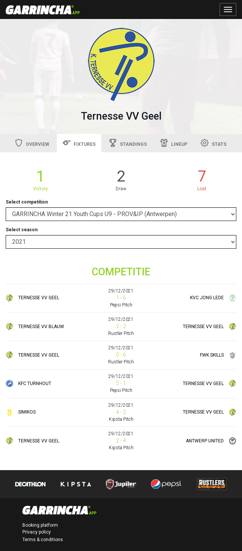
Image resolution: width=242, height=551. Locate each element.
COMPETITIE (121, 272)
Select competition (27, 202)
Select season (22, 229)
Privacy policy (36, 532)
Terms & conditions (42, 539)
